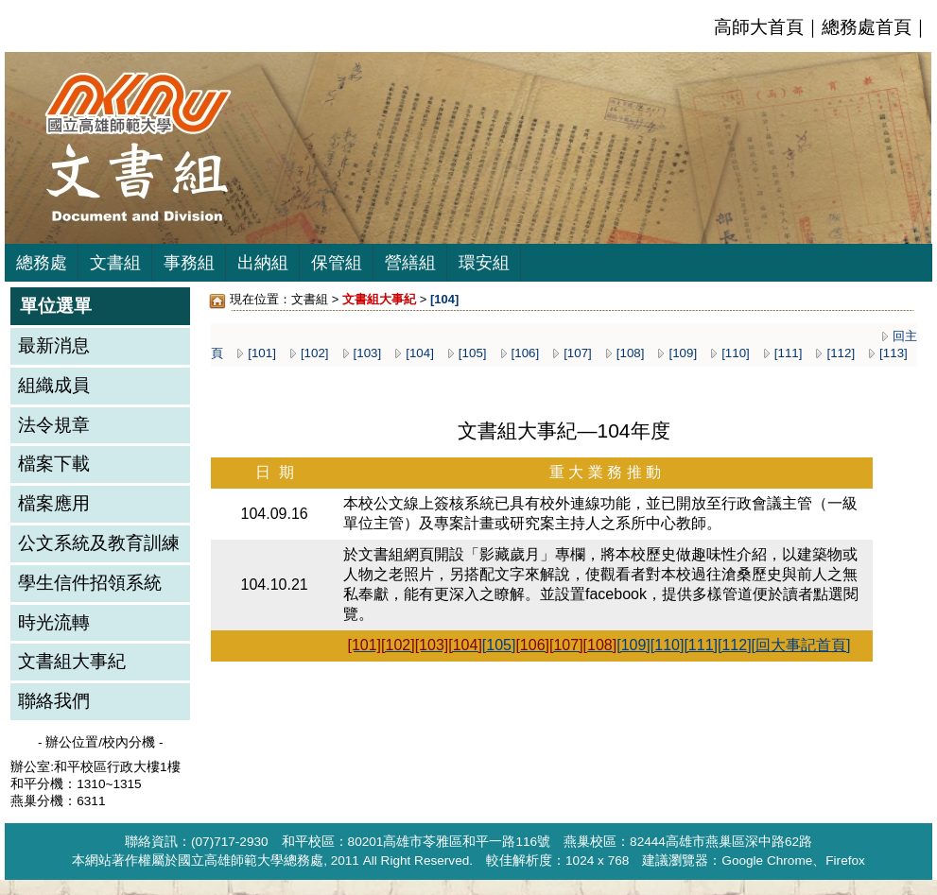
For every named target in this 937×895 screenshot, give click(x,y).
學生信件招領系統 (90, 583)
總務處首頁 (866, 27)
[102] (315, 353)
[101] (262, 353)
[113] (893, 353)
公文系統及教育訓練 (99, 543)
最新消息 (54, 345)
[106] (526, 353)
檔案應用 (54, 503)
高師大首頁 (759, 27)
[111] (788, 353)
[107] (578, 353)
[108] (630, 353)
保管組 (336, 262)
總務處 (41, 262)
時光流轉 (54, 622)
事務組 (189, 262)
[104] (420, 353)
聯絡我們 (54, 701)
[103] (368, 353)
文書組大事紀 (72, 661)
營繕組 (410, 262)
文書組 (115, 262)
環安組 (484, 262)
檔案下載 (54, 463)
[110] (735, 353)
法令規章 (54, 425)
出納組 (262, 262)
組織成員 (54, 385)
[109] (682, 353)
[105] (473, 353)
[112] (840, 353)
